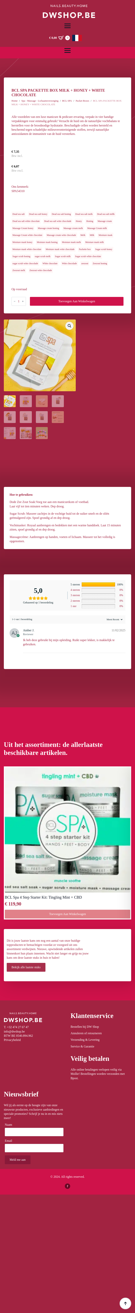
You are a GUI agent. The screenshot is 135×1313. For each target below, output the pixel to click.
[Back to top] (125, 1303)
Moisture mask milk (94, 242)
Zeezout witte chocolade (41, 270)
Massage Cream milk (97, 228)
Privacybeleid (12, 1040)
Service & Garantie (82, 1046)
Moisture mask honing (47, 242)
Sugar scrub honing (21, 256)
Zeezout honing (100, 263)
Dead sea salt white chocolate (26, 221)
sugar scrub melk (42, 256)
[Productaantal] (19, 301)
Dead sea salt (18, 214)
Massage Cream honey (22, 228)
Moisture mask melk (71, 242)
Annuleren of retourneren (86, 1033)
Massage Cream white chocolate (27, 235)
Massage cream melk (73, 228)
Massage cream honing (48, 228)
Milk (92, 235)
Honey (79, 221)
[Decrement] (14, 301)
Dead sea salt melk (84, 214)
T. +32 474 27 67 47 (16, 1027)
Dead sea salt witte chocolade (57, 221)
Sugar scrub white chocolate (88, 256)
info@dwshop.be (14, 1031)
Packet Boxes (82, 100)
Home (15, 100)
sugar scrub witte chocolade (25, 263)
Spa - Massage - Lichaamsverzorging (39, 100)
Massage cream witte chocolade (61, 235)
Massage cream (105, 221)
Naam (9, 1124)
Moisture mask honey (22, 242)
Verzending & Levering (85, 1039)
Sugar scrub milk (63, 256)
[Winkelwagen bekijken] (59, 38)
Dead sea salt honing (61, 214)
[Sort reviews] (114, 619)
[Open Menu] (67, 26)
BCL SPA (67, 100)
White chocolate (50, 263)
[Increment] (23, 301)
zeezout (84, 263)
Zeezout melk (18, 270)
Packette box (85, 249)
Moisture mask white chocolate (26, 249)
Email (9, 1140)
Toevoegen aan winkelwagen (76, 301)
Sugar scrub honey (103, 249)
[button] (69, 326)
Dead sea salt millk (106, 214)
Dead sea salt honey (38, 214)
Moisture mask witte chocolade (60, 249)
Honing (89, 221)
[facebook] (67, 1186)
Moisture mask (105, 235)
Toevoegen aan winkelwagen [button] (67, 914)
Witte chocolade (69, 263)
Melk (83, 235)
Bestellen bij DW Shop (85, 1026)
